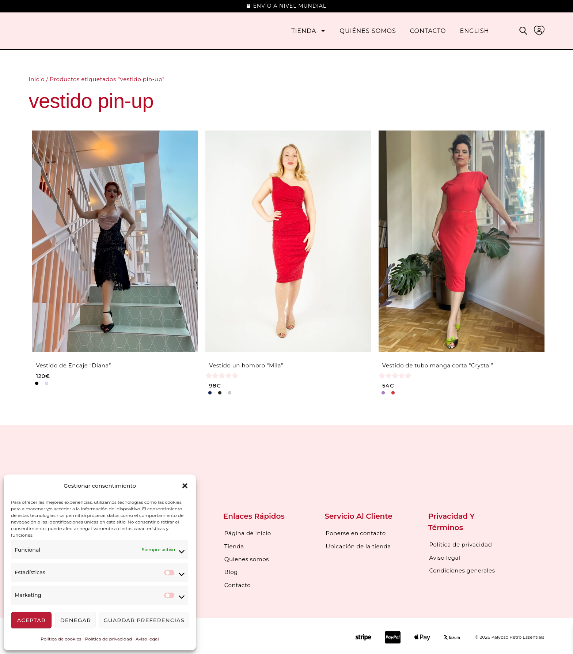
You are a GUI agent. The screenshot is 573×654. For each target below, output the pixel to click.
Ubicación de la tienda (358, 545)
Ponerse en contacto (356, 533)
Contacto (428, 30)
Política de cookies (61, 639)
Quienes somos (246, 558)
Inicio (36, 79)
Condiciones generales (462, 569)
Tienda (308, 31)
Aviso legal (147, 639)
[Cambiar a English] (474, 31)
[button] (185, 485)
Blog (231, 570)
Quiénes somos (368, 30)
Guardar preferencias (144, 620)
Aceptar (31, 620)
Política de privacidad (108, 639)
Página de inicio (247, 533)
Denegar (75, 620)
